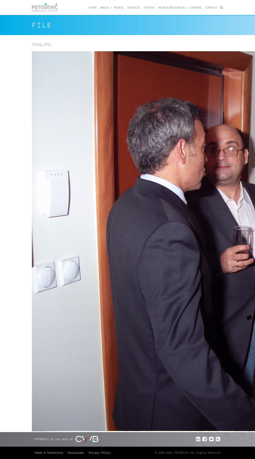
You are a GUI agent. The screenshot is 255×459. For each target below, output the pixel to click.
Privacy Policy (100, 452)
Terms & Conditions (49, 452)
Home (93, 7)
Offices (149, 7)
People (119, 7)
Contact (211, 7)
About (104, 7)
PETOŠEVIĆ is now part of (66, 439)
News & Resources (171, 7)
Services (133, 7)
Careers (195, 7)
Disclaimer (76, 452)
